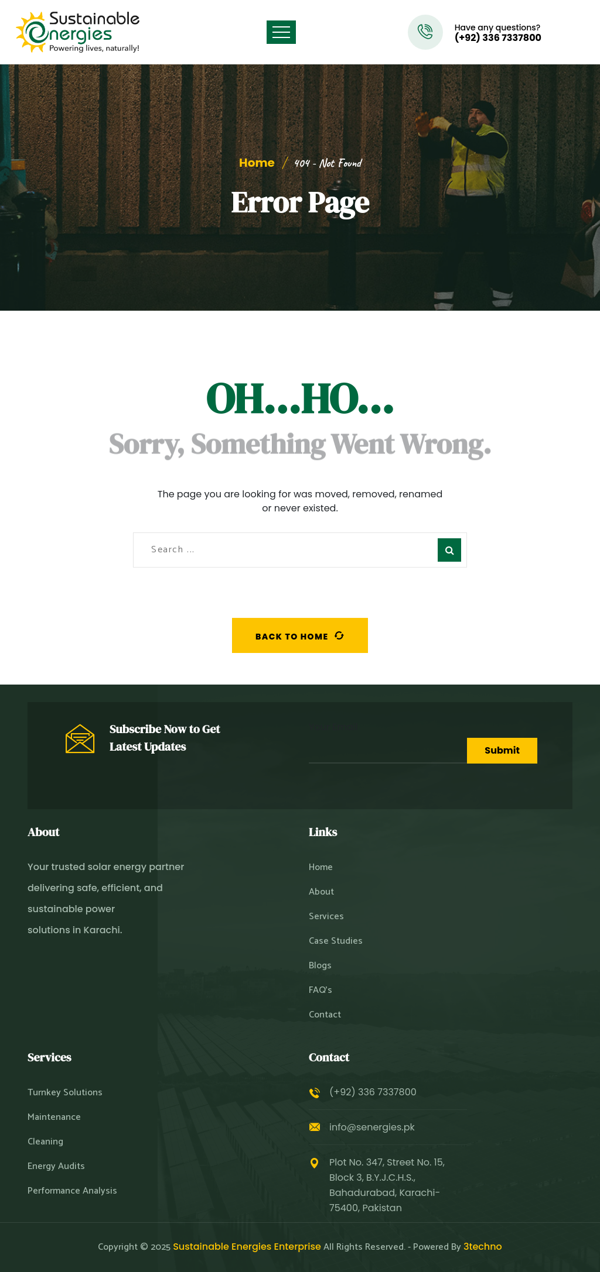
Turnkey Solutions (65, 1093)
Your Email (388, 742)
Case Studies (336, 941)
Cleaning (45, 1142)
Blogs (320, 966)
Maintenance (54, 1117)
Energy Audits (56, 1166)
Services (326, 916)
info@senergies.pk (372, 1127)
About (321, 892)
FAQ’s (320, 990)
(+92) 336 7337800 (498, 38)
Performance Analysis (72, 1191)
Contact (325, 1015)
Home (257, 162)
